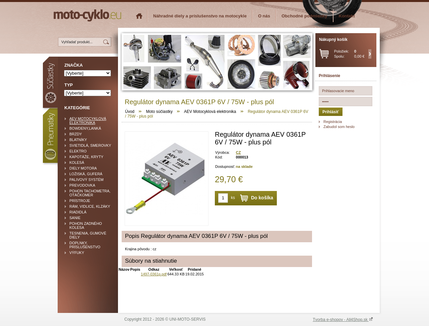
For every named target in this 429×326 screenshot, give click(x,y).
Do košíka (262, 197)
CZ (238, 152)
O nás (264, 15)
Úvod (129, 111)
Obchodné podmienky (304, 15)
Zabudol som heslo (339, 127)
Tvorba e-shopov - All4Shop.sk (343, 319)
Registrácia (332, 122)
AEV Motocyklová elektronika (210, 111)
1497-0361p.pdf (154, 274)
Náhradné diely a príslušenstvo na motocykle (200, 15)
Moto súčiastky (159, 111)
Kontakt (347, 15)
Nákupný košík (333, 39)
